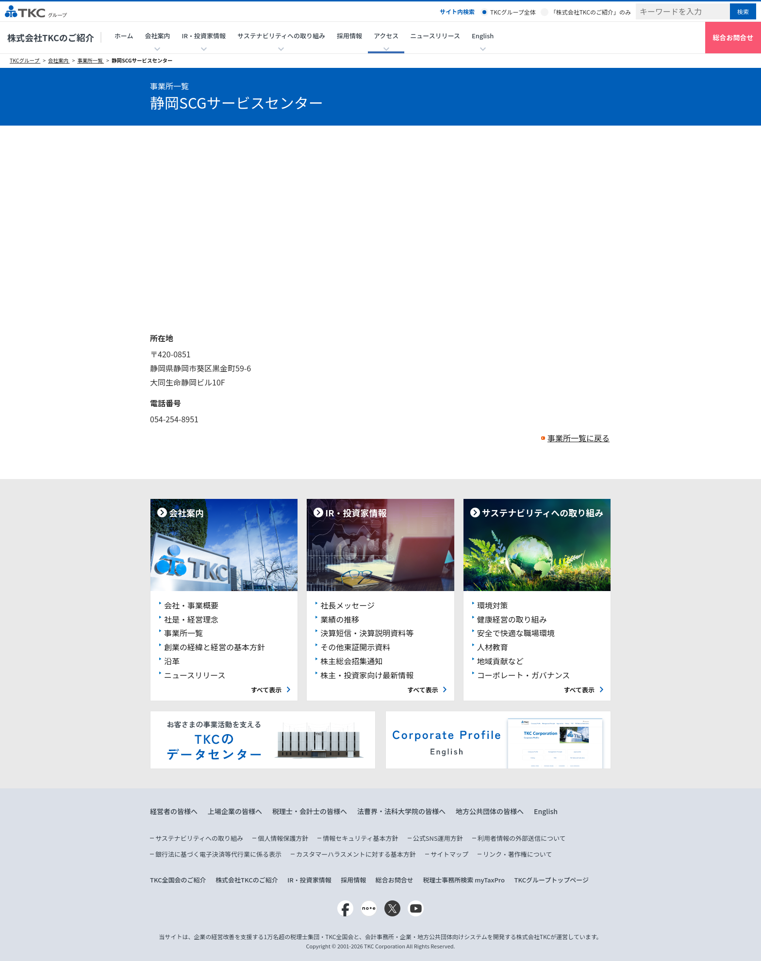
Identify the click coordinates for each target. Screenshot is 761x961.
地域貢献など (500, 661)
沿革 (172, 661)
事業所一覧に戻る (578, 438)
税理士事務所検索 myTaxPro (464, 879)
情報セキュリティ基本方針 (360, 838)
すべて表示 (266, 689)
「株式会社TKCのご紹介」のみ (590, 12)
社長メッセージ (347, 605)
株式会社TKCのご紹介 (50, 37)
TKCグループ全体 (513, 12)
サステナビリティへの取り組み (199, 838)
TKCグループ (25, 60)
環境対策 (492, 605)
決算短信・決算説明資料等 (367, 633)
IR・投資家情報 (309, 879)
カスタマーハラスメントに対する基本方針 (355, 854)
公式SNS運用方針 (438, 838)
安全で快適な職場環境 (516, 633)
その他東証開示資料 (355, 647)
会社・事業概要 (191, 605)
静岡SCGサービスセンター (142, 60)
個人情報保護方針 (283, 838)
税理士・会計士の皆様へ (309, 811)
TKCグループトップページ (551, 879)
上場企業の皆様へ (235, 811)
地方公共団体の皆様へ (490, 811)
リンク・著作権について (517, 854)
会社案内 (58, 60)
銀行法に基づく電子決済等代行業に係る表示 (218, 854)
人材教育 (492, 647)
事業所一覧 (90, 60)
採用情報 (349, 35)
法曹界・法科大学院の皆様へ (401, 811)
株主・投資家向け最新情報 (367, 675)
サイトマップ (449, 854)
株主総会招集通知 (351, 661)
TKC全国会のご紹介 (178, 879)
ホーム (124, 35)
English (546, 811)
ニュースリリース (435, 35)
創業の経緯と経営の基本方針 (214, 647)
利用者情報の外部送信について (522, 838)
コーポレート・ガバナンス (523, 675)
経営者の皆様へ (174, 811)
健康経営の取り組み (512, 619)
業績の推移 (339, 619)
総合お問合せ (733, 37)
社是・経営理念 (191, 619)
